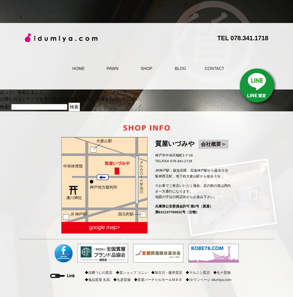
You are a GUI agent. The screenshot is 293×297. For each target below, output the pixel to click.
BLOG (180, 68)
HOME (78, 68)
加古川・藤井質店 (168, 272)
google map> (104, 227)
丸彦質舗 (124, 280)
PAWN (112, 68)
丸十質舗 (223, 272)
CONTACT (215, 68)
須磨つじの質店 (100, 272)
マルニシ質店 (199, 272)
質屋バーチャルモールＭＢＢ (159, 280)
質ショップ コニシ (133, 272)
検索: (5, 106)
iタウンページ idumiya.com (210, 280)
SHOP (146, 68)
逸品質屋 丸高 (99, 280)
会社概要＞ (213, 144)
